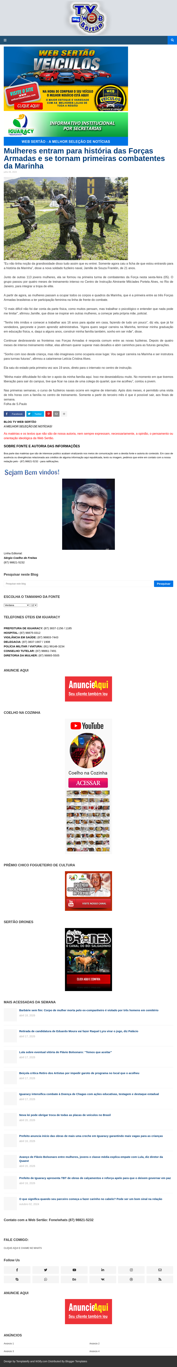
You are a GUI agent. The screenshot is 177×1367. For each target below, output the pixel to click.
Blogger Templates (76, 1361)
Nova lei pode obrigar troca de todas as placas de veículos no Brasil (65, 1115)
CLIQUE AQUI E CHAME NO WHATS (23, 1248)
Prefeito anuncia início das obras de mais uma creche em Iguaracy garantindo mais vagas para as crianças (91, 1135)
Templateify (23, 1361)
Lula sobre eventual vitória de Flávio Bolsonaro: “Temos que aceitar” (65, 1052)
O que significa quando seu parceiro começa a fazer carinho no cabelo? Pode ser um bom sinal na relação (90, 1199)
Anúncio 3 (9, 1351)
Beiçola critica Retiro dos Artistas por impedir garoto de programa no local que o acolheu (79, 1073)
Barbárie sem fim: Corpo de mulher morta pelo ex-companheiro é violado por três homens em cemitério (88, 1010)
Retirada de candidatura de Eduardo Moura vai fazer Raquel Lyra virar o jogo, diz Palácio (78, 1031)
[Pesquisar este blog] (78, 584)
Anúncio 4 (94, 1351)
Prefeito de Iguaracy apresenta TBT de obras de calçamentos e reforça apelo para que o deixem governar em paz (95, 1178)
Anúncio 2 (94, 1343)
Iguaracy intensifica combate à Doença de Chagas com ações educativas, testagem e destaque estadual (89, 1094)
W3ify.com (41, 1361)
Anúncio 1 (9, 1343)
